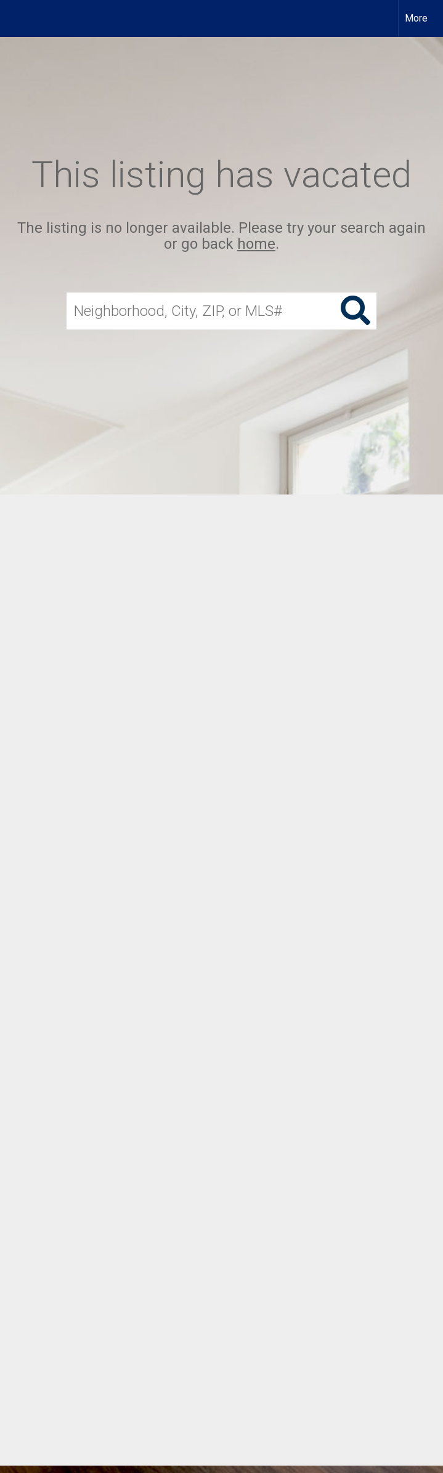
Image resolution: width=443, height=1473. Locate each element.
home (256, 244)
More (416, 18)
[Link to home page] (15, 18)
